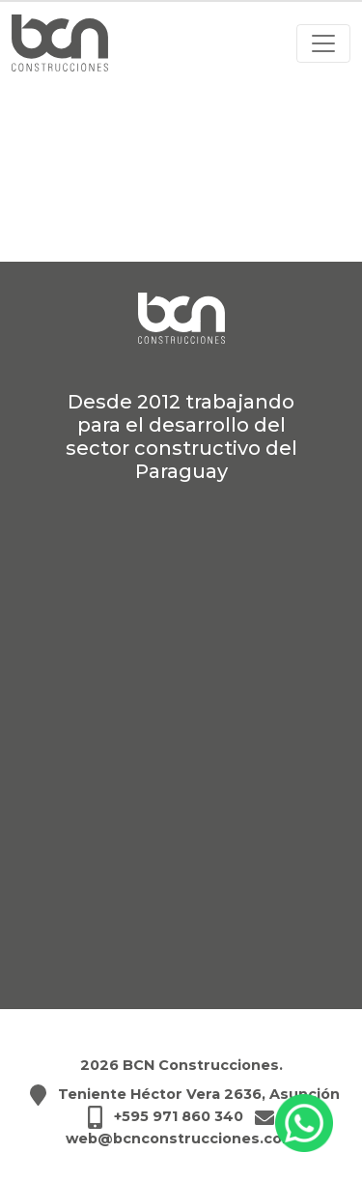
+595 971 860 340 (178, 1116)
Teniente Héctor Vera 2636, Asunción (199, 1094)
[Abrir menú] (323, 43)
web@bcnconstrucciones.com (181, 1138)
